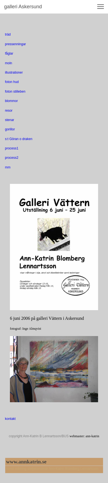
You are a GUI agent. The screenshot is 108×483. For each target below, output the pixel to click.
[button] (100, 6)
